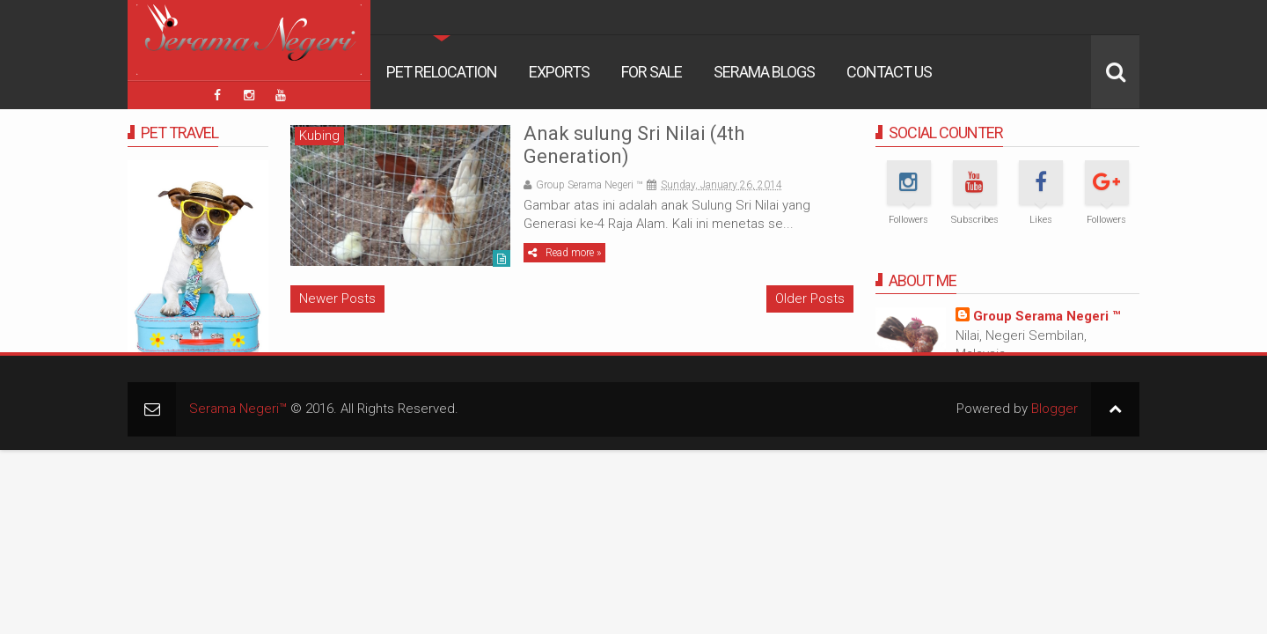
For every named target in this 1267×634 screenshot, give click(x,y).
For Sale (651, 72)
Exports (559, 72)
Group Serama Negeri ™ (1046, 316)
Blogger (1054, 409)
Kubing (319, 136)
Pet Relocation (441, 72)
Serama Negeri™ (238, 409)
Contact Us (889, 72)
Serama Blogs (764, 72)
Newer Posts (337, 298)
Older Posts (810, 298)
